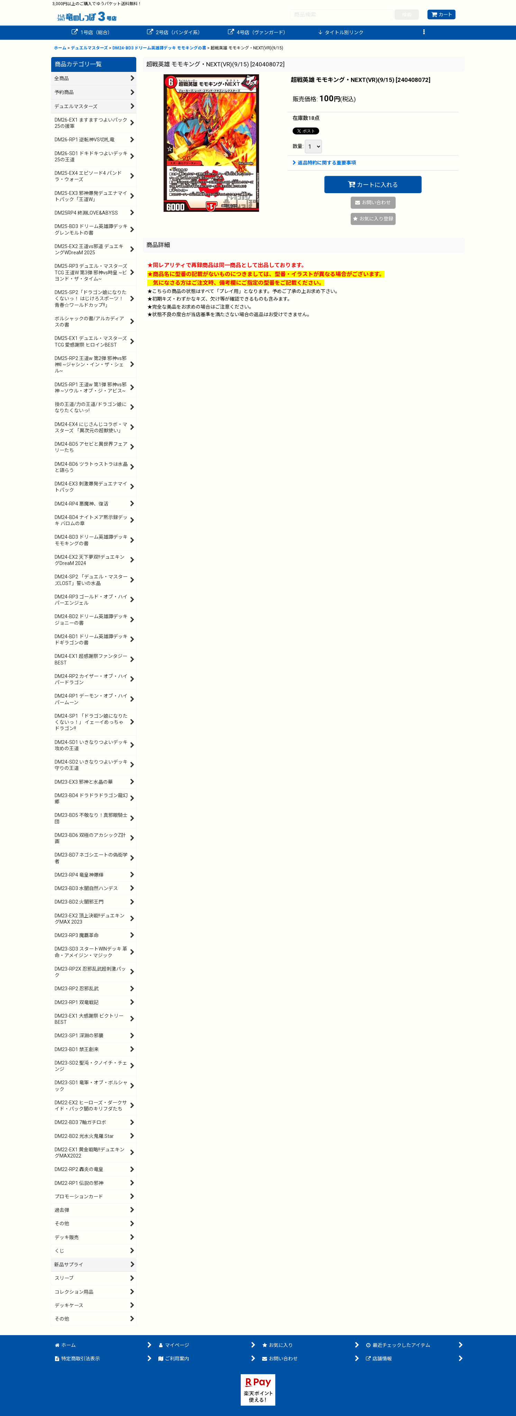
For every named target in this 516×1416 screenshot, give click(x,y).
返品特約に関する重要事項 (324, 163)
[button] (424, 33)
